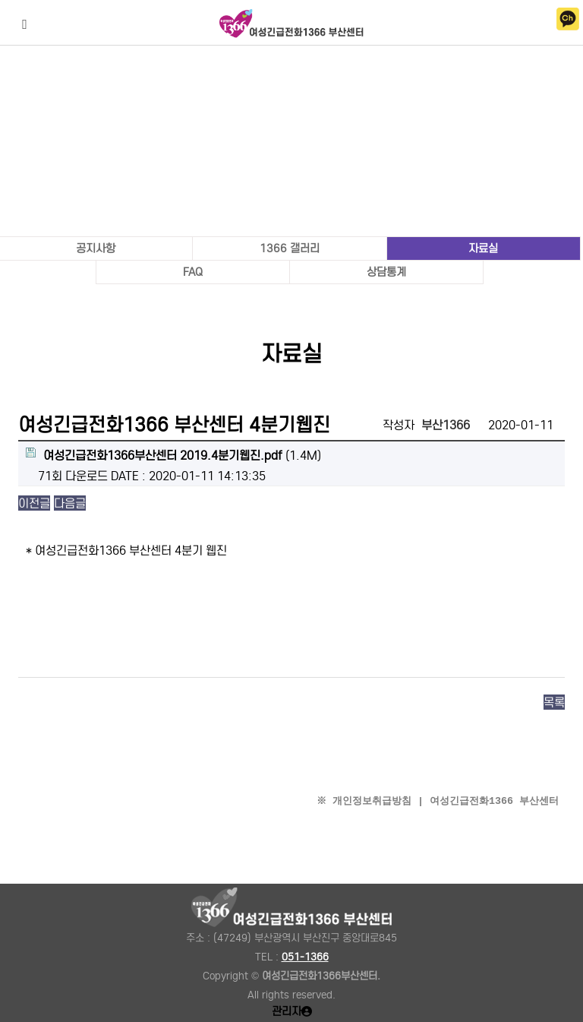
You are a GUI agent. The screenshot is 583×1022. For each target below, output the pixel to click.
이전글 (34, 503)
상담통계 (386, 272)
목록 (554, 702)
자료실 (483, 248)
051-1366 (305, 957)
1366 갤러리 (290, 248)
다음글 (70, 503)
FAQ (193, 272)
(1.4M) (173, 455)
